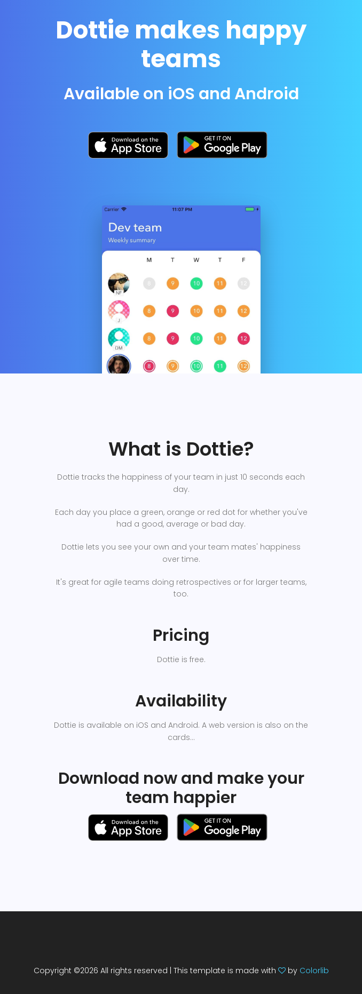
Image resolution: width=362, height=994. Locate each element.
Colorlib (314, 970)
